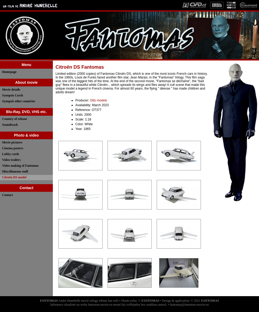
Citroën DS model (14, 177)
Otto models (98, 100)
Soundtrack (10, 125)
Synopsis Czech (12, 95)
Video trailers (11, 160)
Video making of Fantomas (20, 165)
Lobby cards (10, 154)
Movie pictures (12, 142)
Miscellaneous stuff (15, 171)
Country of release (14, 119)
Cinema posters (12, 148)
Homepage (9, 72)
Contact (7, 195)
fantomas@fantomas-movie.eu (189, 304)
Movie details (11, 89)
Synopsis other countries (18, 101)
